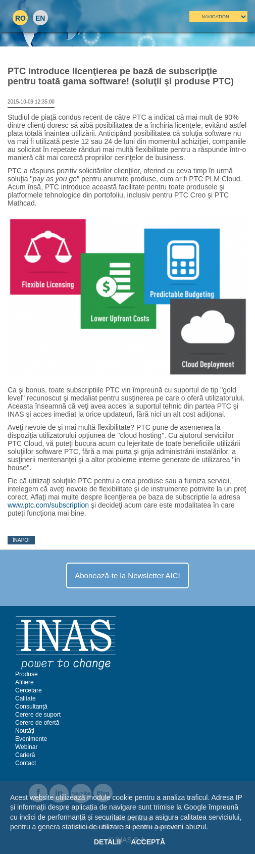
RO (20, 18)
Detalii (107, 842)
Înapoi (21, 540)
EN (40, 18)
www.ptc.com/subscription (48, 505)
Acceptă (148, 842)
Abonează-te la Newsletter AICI (127, 575)
